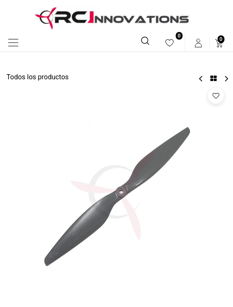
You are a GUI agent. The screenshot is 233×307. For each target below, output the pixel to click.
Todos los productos (37, 77)
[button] (215, 95)
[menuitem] (169, 43)
